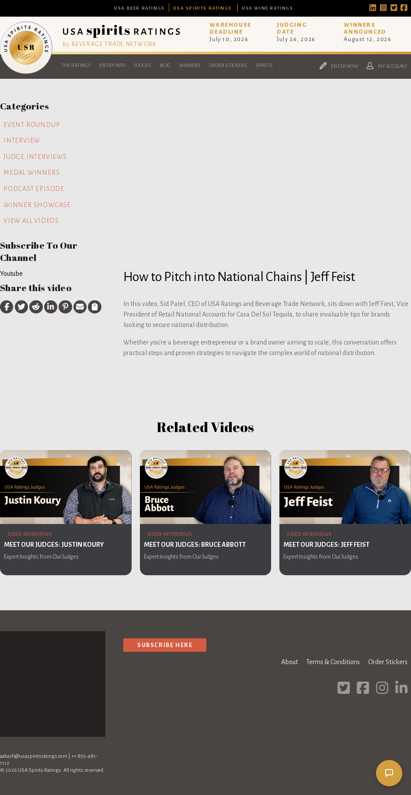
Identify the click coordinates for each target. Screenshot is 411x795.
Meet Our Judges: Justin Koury (54, 544)
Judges (142, 65)
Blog (165, 65)
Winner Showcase (37, 204)
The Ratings (76, 65)
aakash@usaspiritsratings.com (33, 756)
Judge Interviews (35, 156)
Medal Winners (31, 172)
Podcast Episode (33, 188)
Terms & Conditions (333, 661)
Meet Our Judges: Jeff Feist (326, 544)
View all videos (31, 220)
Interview (21, 140)
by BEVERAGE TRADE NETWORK (110, 44)
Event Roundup (31, 124)
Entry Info (112, 65)
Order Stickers (228, 65)
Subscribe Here (164, 645)
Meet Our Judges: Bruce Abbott (195, 544)
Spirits (264, 65)
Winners (190, 65)
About (289, 661)
